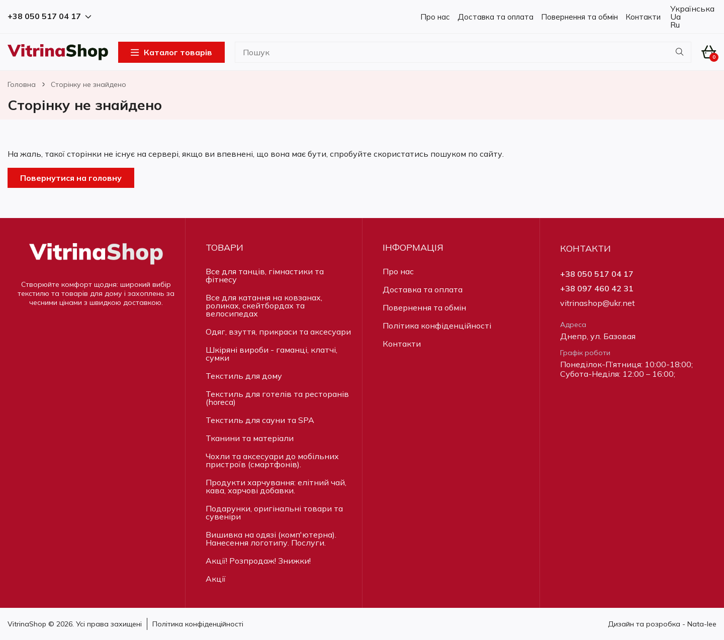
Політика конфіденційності (437, 326)
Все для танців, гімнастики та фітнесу (265, 275)
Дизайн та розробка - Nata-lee (662, 623)
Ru (674, 25)
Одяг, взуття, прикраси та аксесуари (278, 332)
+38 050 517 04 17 (597, 274)
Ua (674, 17)
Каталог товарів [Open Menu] (171, 52)
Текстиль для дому (244, 376)
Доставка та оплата (495, 17)
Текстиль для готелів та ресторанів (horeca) (277, 398)
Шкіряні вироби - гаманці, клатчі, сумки (271, 354)
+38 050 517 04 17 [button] (49, 16)
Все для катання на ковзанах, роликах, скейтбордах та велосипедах (264, 305)
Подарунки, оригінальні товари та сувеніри (274, 512)
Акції (216, 579)
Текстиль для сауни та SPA (260, 420)
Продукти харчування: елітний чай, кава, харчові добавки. (276, 486)
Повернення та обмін (579, 17)
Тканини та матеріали (250, 438)
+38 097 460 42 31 (597, 288)
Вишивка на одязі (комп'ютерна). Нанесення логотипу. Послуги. (271, 538)
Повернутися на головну (71, 178)
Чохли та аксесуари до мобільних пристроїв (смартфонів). (272, 460)
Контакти (643, 17)
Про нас (435, 17)
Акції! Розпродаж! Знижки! (258, 561)
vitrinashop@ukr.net (597, 303)
